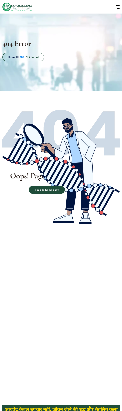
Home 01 (16, 57)
